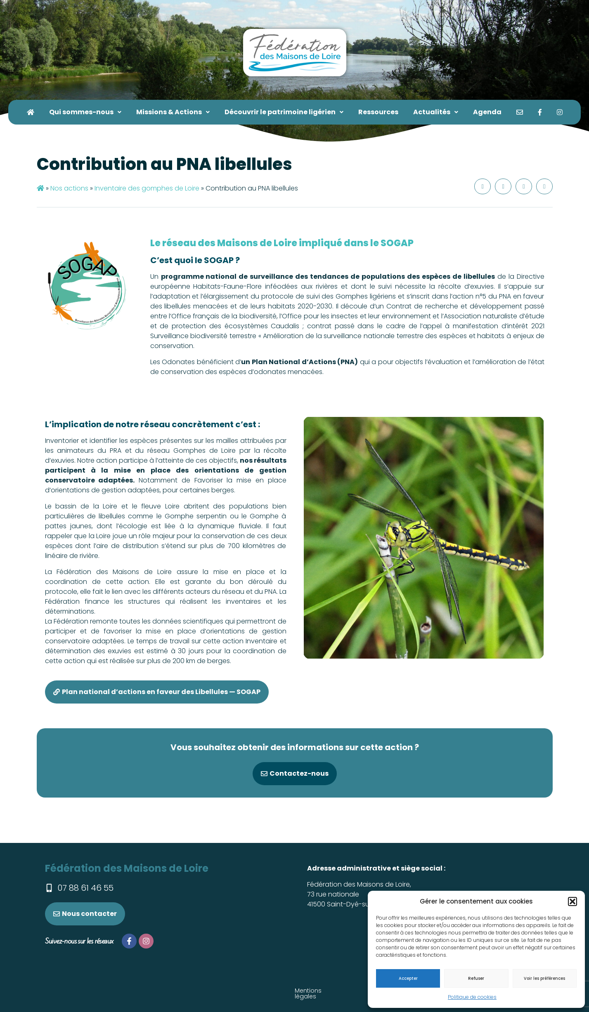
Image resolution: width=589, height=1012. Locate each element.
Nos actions (69, 188)
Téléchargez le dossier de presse (230, 990)
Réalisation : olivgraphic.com (342, 990)
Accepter (408, 978)
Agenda (487, 112)
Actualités (435, 112)
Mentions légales (136, 990)
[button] (572, 901)
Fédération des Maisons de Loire (126, 868)
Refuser (476, 978)
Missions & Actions (173, 112)
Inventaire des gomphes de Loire (147, 188)
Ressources (378, 112)
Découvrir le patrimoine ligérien (284, 112)
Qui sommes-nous (85, 112)
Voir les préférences (544, 978)
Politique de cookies (472, 996)
